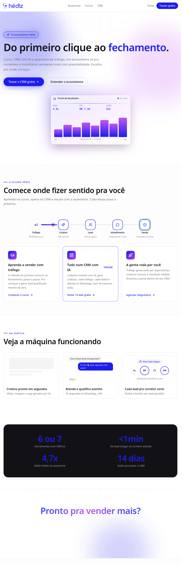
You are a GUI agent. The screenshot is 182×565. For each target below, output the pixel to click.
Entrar (150, 5)
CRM (100, 5)
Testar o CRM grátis (24, 82)
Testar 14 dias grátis (81, 296)
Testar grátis (167, 5)
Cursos (89, 5)
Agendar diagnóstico (140, 297)
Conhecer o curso (20, 296)
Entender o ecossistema (67, 82)
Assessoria (74, 5)
